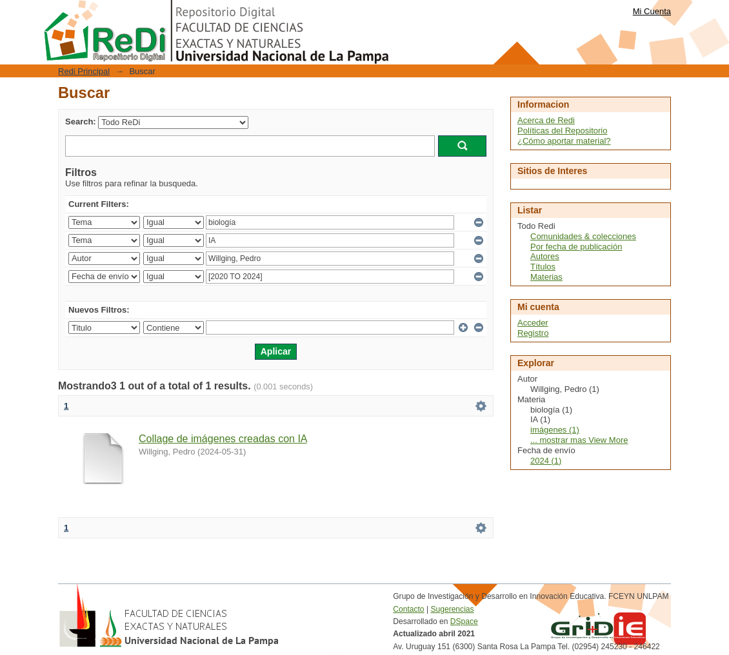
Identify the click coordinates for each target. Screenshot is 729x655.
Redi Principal (84, 71)
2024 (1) (545, 460)
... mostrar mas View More (579, 440)
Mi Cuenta (652, 11)
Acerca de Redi (546, 120)
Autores (544, 256)
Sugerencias (452, 609)
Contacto (408, 609)
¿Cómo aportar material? (564, 141)
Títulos (542, 266)
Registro (532, 333)
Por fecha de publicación (576, 246)
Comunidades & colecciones (583, 236)
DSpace (464, 621)
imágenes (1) (554, 430)
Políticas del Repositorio (562, 130)
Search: (80, 121)
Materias (546, 277)
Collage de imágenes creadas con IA (223, 438)
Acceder (532, 323)
